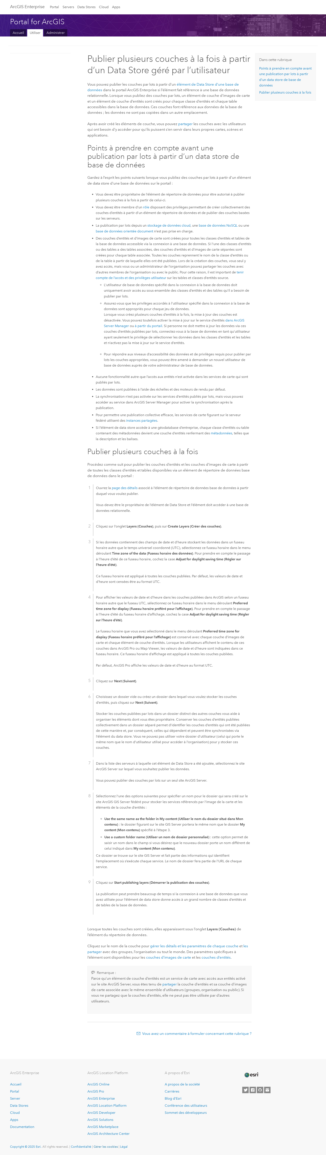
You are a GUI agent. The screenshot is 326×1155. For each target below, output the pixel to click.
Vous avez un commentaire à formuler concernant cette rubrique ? (196, 1033)
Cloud (104, 7)
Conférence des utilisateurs (186, 1105)
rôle (146, 207)
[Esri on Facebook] (253, 1090)
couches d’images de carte (168, 957)
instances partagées (141, 420)
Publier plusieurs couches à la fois (285, 92)
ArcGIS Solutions (100, 1120)
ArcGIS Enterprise (27, 6)
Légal (124, 1146)
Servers (68, 7)
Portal (54, 7)
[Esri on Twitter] (245, 1090)
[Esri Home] (251, 1075)
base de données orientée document (124, 231)
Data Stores (86, 7)
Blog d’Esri (173, 1098)
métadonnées (221, 433)
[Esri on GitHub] (260, 1090)
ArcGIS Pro (95, 1091)
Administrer (55, 33)
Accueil (18, 33)
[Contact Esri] (267, 1090)
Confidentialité (81, 1146)
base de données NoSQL (218, 225)
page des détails (125, 488)
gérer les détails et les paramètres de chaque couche (194, 946)
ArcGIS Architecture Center (108, 1134)
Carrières (172, 1091)
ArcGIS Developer (101, 1113)
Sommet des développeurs (186, 1113)
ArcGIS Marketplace (102, 1127)
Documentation (22, 1127)
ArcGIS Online (98, 1084)
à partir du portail (148, 326)
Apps (116, 7)
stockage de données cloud (168, 225)
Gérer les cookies (106, 1146)
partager (185, 124)
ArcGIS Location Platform (107, 1105)
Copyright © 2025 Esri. (26, 1146)
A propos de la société (182, 1084)
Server (15, 1098)
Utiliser (35, 33)
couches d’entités (216, 957)
